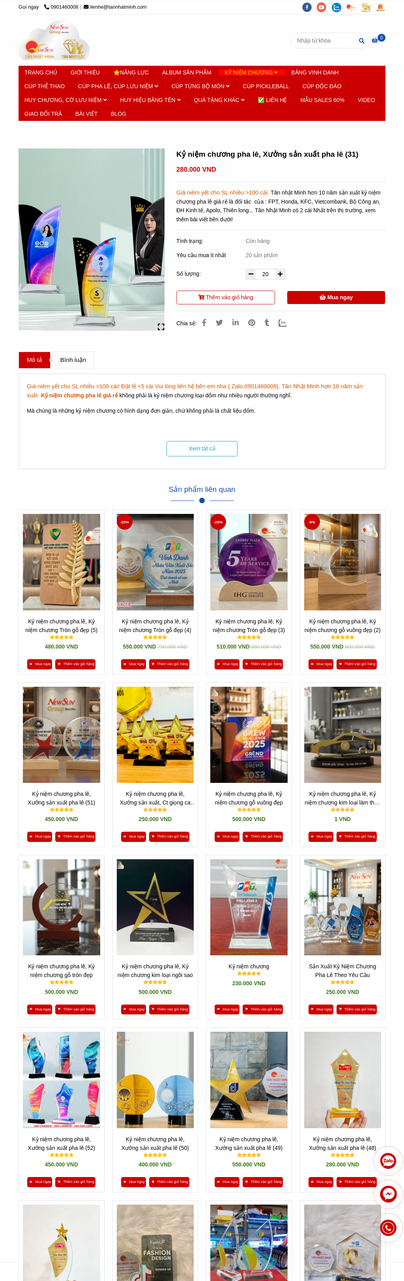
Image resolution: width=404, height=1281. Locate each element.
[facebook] (309, 7)
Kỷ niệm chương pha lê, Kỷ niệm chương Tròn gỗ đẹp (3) (249, 625)
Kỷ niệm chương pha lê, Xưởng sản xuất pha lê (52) (61, 1143)
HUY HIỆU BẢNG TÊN (150, 100)
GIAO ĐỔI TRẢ (43, 114)
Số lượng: (189, 274)
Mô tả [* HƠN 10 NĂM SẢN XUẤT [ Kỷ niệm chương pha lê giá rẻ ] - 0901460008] (34, 359)
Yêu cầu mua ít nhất (202, 255)
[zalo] (339, 7)
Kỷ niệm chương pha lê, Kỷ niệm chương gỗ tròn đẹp (61, 970)
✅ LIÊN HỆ (272, 100)
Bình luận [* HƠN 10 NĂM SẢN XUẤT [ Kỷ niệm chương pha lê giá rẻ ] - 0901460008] (73, 359)
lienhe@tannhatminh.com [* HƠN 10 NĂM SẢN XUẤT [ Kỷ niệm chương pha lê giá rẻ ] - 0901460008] (115, 7)
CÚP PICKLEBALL (266, 86)
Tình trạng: (190, 241)
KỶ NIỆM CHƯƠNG (251, 72)
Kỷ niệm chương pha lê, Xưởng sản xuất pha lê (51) (61, 798)
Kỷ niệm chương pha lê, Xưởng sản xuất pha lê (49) (248, 1143)
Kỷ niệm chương (248, 966)
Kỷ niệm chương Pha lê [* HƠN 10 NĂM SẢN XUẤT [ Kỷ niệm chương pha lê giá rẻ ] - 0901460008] (88, 129)
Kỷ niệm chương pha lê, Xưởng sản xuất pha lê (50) (155, 1143)
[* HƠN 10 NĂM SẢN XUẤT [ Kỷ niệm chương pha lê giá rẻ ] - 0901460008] (378, 40)
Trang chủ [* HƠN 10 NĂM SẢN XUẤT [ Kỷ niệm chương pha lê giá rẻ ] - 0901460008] (37, 129)
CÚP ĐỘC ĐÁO (322, 86)
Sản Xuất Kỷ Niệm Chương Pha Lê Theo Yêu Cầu (342, 970)
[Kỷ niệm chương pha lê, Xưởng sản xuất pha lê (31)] (54, 40)
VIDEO (366, 100)
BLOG (118, 114)
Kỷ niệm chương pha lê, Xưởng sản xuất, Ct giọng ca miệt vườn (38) (155, 799)
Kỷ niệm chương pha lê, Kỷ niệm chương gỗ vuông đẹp (249, 798)
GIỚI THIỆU (85, 72)
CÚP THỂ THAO (44, 86)
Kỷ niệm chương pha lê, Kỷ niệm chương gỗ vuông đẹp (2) (343, 625)
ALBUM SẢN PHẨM (186, 72)
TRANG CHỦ (40, 72)
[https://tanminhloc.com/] (368, 7)
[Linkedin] (235, 323)
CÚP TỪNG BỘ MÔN (200, 86)
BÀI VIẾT (86, 114)
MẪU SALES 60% (322, 100)
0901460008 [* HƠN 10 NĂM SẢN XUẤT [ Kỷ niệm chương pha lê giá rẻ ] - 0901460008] (61, 7)
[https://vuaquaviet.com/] (382, 7)
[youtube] (324, 7)
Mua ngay (336, 297)
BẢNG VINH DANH (315, 72)
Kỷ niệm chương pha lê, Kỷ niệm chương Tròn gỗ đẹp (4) (155, 625)
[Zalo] (287, 323)
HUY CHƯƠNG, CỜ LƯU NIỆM (65, 100)
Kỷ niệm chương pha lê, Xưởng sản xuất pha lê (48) (342, 1143)
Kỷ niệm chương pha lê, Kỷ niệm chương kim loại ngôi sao (155, 970)
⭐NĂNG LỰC (131, 72)
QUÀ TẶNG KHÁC (219, 100)
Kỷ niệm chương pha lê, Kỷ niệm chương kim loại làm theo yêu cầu (342, 799)
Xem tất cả (202, 448)
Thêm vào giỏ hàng (225, 297)
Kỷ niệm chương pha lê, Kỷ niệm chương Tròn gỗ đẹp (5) (61, 625)
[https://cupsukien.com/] (353, 7)
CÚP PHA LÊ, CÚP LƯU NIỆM (118, 86)
